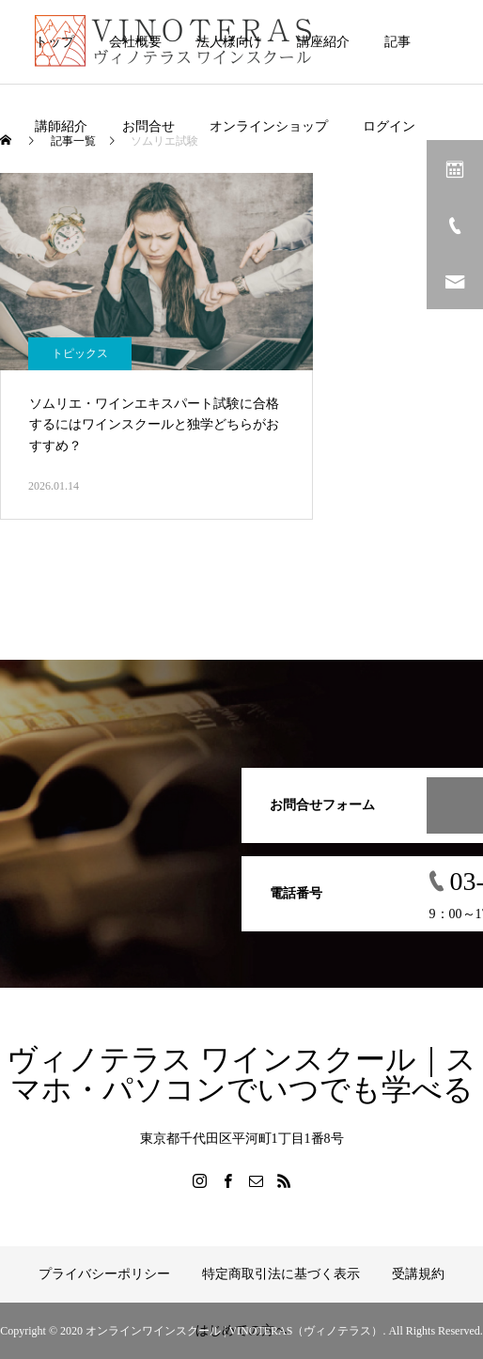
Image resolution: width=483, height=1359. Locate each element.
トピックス (80, 353)
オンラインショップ (269, 126)
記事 (397, 42)
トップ (54, 42)
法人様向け (229, 42)
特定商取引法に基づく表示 (281, 1274)
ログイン (389, 126)
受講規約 (418, 1274)
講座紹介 (323, 42)
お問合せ (148, 126)
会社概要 (135, 42)
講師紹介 (61, 126)
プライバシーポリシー (104, 1274)
